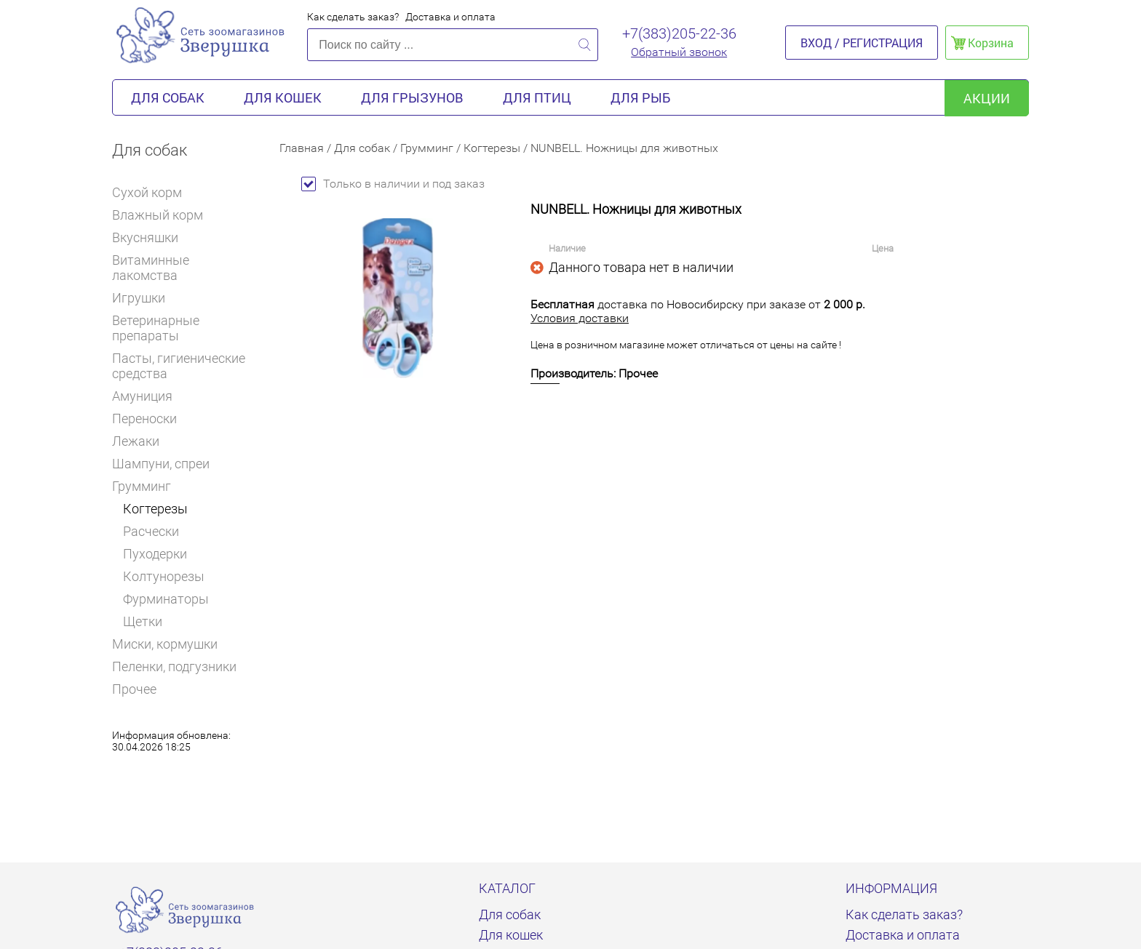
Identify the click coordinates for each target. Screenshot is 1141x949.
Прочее (134, 689)
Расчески (151, 531)
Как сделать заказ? (353, 17)
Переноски (144, 418)
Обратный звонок (679, 52)
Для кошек (283, 97)
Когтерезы (155, 508)
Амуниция (148, 396)
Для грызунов (412, 97)
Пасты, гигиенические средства (178, 366)
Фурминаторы (166, 598)
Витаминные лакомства (185, 267)
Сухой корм (153, 192)
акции (986, 98)
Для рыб (640, 97)
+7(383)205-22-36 (679, 33)
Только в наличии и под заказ (393, 184)
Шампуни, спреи (161, 463)
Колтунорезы (163, 576)
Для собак (167, 97)
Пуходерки (155, 553)
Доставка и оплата (450, 17)
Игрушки (145, 297)
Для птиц (537, 97)
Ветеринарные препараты (185, 328)
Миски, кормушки (165, 644)
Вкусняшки (151, 237)
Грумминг (146, 486)
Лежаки (135, 441)
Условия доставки (579, 318)
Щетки (142, 621)
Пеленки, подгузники (174, 666)
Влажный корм (163, 215)
